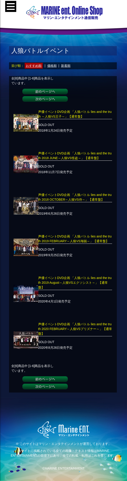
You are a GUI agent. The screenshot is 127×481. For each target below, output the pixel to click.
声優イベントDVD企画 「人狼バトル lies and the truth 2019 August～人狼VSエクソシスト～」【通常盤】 (75, 282)
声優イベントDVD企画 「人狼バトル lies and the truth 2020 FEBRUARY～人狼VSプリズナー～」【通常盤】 (75, 328)
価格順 (52, 65)
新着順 (66, 65)
